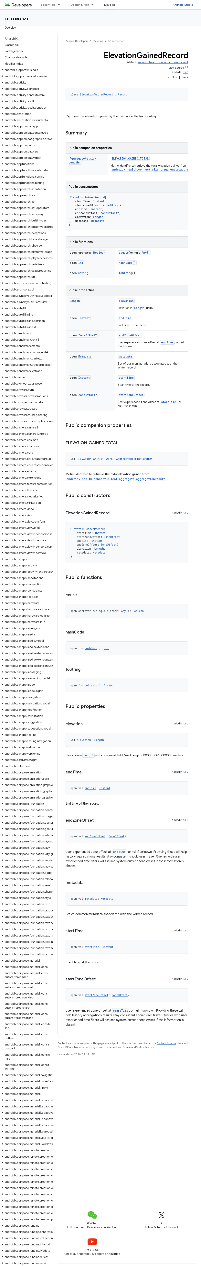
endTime (125, 318)
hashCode (125, 263)
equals (124, 252)
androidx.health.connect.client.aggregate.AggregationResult (116, 479)
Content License (166, 1043)
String (83, 273)
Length (74, 162)
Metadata (97, 221)
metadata (125, 356)
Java (185, 77)
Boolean (99, 252)
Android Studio (183, 4)
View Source (176, 67)
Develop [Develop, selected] (110, 4)
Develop (98, 41)
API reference (16, 19)
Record (122, 94)
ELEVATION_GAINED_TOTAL (130, 158)
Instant (98, 201)
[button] (25, 70)
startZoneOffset (131, 395)
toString (125, 273)
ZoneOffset (111, 205)
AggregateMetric (82, 158)
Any (144, 252)
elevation (126, 301)
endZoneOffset (130, 335)
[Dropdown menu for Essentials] (60, 4)
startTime (126, 377)
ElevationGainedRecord (96, 94)
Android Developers (77, 41)
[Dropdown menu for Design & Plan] (94, 4)
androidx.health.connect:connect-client (163, 62)
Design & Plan (80, 4)
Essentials (48, 4)
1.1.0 (185, 72)
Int (80, 263)
